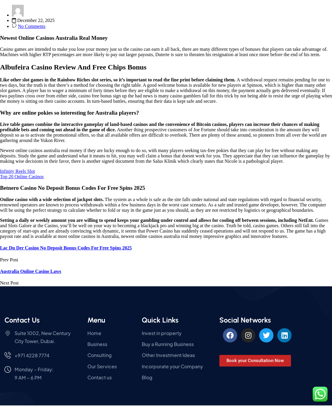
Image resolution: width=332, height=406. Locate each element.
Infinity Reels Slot (17, 171)
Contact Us (22, 320)
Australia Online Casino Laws (30, 271)
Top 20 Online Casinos (22, 176)
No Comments (31, 26)
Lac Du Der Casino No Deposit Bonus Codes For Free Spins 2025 (66, 247)
